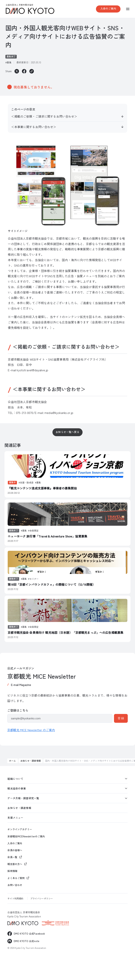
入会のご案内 (108, 8)
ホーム (12, 760)
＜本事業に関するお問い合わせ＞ (33, 127)
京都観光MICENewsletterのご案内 (26, 836)
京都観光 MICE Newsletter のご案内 (31, 730)
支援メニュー (15, 817)
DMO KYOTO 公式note (26, 941)
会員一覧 (12, 857)
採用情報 (12, 871)
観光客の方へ (14, 864)
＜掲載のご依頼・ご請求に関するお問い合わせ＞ (44, 116)
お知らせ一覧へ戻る (67, 432)
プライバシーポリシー (41, 898)
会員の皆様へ (14, 850)
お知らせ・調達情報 (30, 760)
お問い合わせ (14, 885)
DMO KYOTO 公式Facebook (29, 933)
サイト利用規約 (15, 898)
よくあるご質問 (16, 878)
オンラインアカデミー (19, 829)
